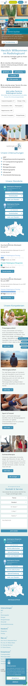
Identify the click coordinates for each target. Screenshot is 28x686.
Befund (21, 2)
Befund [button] (24, 341)
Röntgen (3, 617)
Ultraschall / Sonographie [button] (7, 115)
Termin (13, 2)
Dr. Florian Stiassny (6, 647)
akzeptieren (15, 678)
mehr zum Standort (13, 199)
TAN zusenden (13, 79)
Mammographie (5, 615)
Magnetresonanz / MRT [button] (7, 110)
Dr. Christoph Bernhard (6, 645)
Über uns (4, 638)
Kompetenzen (5, 652)
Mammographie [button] (18, 105)
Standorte (4, 629)
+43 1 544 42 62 (14, 192)
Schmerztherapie (5, 661)
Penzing (3, 633)
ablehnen (15, 682)
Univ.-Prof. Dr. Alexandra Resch (9, 640)
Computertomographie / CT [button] (7, 101)
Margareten (4, 631)
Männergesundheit (5, 656)
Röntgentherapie (5, 619)
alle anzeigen (13, 476)
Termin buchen (13, 196)
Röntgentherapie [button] (20, 115)
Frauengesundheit (5, 654)
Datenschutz (18, 674)
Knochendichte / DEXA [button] (6, 105)
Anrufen (13, 75)
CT (1, 612)
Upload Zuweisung (13, 552)
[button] (26, 2)
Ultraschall (3, 622)
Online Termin (23, 338)
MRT (2, 610)
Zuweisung (19, 72)
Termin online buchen (13, 548)
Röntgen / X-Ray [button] (21, 101)
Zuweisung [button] (24, 344)
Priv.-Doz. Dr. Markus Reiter (8, 642)
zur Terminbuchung (9, 42)
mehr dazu (7, 346)
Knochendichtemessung (7, 624)
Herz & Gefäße (5, 663)
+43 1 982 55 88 (14, 210)
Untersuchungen (6, 608)
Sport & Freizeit (5, 659)
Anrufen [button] (24, 347)
